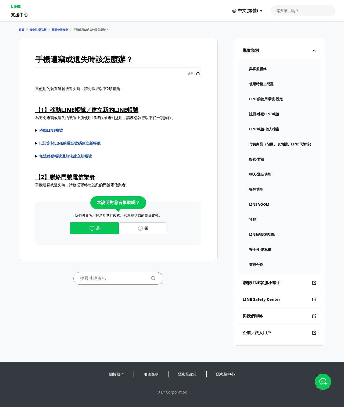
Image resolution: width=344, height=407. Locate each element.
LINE (16, 6)
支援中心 (19, 14)
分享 (194, 73)
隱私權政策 (187, 374)
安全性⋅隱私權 (38, 29)
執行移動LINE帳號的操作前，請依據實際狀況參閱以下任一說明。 (118, 130)
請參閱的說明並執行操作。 (118, 143)
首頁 (21, 29)
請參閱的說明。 (118, 156)
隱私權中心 (225, 374)
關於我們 (116, 374)
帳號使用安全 (60, 29)
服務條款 (151, 374)
